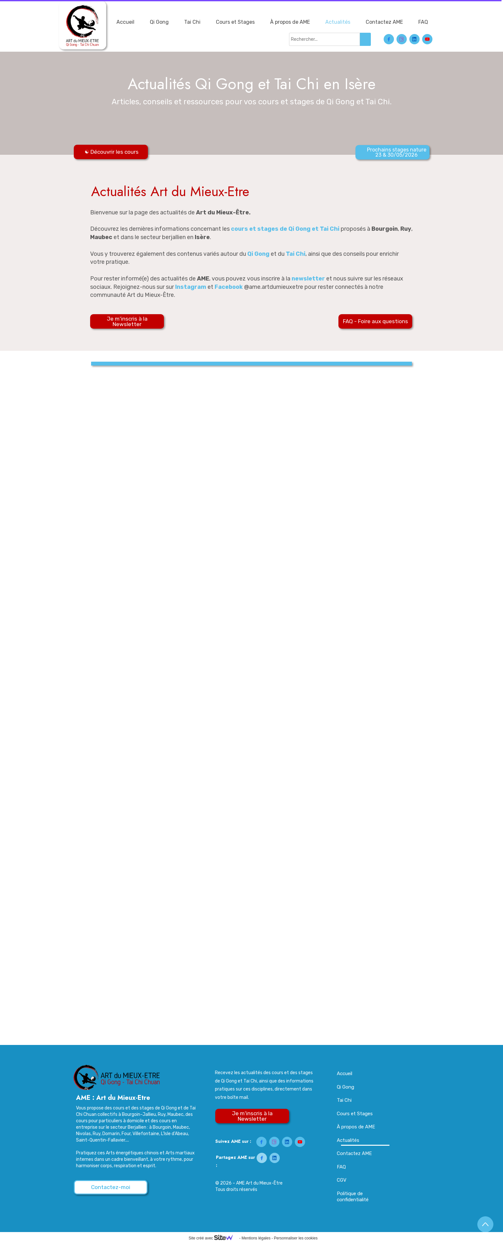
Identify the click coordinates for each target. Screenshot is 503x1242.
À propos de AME (290, 22)
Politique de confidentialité (353, 1197)
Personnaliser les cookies (296, 1238)
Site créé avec (213, 1238)
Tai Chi (192, 22)
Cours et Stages (235, 22)
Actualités (337, 22)
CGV (341, 1180)
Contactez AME (384, 22)
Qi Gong (159, 22)
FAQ (423, 22)
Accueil (125, 22)
